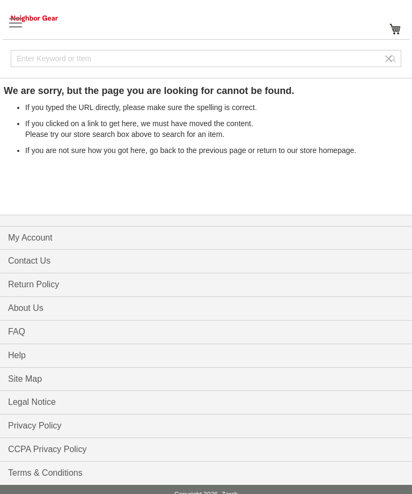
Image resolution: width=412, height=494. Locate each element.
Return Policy (33, 284)
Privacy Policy (35, 425)
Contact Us (29, 260)
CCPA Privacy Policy (47, 449)
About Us (25, 308)
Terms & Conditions (45, 472)
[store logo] (45, 18)
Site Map (25, 378)
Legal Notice (32, 401)
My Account (30, 237)
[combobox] (206, 58)
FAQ (16, 331)
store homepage (327, 150)
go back (163, 150)
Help (17, 355)
